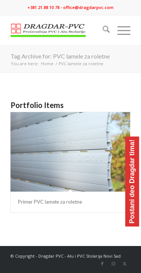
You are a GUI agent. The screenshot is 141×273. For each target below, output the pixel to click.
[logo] (58, 30)
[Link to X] (124, 263)
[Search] (102, 30)
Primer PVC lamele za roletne (50, 202)
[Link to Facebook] (102, 263)
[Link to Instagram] (113, 263)
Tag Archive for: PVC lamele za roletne (60, 56)
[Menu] (120, 30)
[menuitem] (102, 30)
